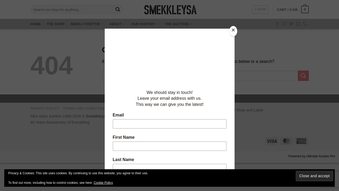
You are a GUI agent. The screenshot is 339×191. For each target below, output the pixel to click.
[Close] (233, 31)
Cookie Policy (103, 183)
